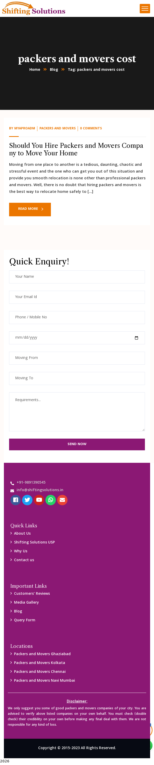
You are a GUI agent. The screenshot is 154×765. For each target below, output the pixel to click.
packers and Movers (57, 128)
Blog (54, 70)
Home (34, 70)
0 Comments (91, 128)
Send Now (77, 444)
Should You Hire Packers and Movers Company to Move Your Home (76, 149)
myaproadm (24, 128)
